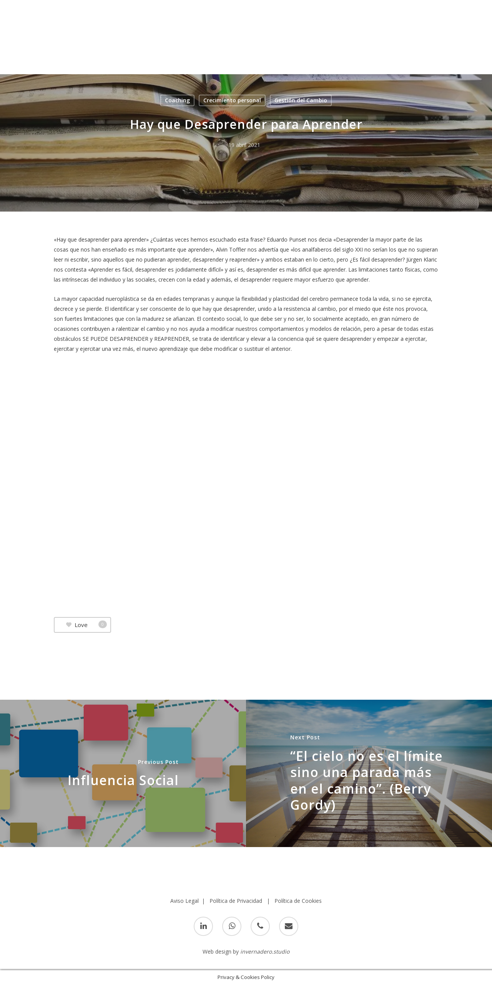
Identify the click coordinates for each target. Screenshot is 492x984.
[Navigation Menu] (474, 16)
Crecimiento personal (232, 100)
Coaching (177, 100)
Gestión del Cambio (300, 100)
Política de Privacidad (235, 900)
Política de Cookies (298, 900)
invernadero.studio (264, 951)
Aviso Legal (184, 900)
